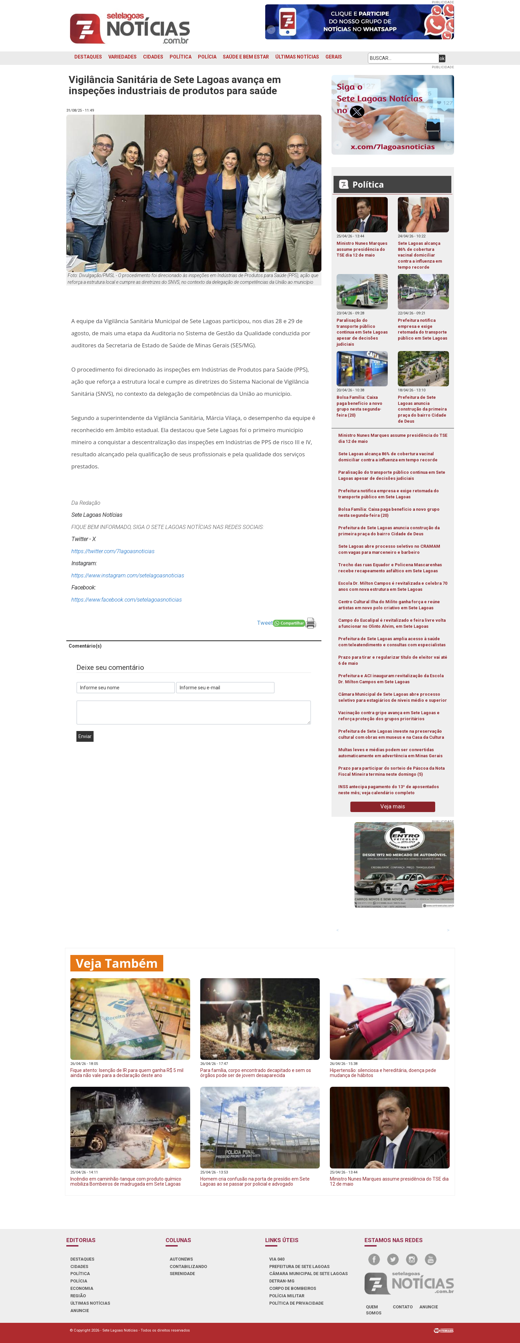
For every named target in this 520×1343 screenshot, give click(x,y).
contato (403, 1306)
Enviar (85, 736)
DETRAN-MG (281, 1280)
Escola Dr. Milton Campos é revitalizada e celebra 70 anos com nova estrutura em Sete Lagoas (392, 586)
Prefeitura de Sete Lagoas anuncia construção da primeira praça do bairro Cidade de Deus (389, 530)
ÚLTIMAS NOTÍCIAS (297, 57)
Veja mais (392, 806)
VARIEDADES (122, 57)
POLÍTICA (181, 57)
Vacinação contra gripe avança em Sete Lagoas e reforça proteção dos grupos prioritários (389, 715)
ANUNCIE (79, 1310)
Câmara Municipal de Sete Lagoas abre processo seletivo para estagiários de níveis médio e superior (392, 697)
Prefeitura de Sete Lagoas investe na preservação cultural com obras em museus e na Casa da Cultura (391, 734)
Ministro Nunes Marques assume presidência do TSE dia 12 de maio (392, 438)
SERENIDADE (182, 1273)
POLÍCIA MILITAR (286, 1295)
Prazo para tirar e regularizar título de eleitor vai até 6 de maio (392, 660)
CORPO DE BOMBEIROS (292, 1288)
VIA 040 (276, 1259)
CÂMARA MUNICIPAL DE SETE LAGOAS (308, 1273)
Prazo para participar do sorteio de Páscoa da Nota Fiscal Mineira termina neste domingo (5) (391, 771)
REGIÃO (78, 1295)
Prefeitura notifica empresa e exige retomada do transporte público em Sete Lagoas (388, 493)
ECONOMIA (81, 1288)
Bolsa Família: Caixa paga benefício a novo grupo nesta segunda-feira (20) (389, 512)
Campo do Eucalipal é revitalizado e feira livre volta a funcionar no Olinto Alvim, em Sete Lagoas (392, 623)
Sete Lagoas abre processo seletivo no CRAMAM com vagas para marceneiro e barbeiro (389, 549)
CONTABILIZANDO (188, 1266)
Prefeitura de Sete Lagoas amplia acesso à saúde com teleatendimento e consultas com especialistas (392, 641)
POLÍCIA (207, 57)
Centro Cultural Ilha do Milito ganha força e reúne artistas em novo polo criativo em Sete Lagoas (389, 604)
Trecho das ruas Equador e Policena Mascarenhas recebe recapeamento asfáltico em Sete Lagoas (390, 567)
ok (442, 58)
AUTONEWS (181, 1259)
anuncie (428, 1306)
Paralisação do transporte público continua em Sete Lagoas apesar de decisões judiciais (391, 475)
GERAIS (333, 57)
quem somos (373, 1309)
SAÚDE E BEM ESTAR (246, 57)
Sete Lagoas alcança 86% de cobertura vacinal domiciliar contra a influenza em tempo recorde (388, 456)
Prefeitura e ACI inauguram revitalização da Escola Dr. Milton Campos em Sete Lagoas (391, 678)
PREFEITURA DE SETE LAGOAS (299, 1266)
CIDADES (153, 57)
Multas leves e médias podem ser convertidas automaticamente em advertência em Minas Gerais (390, 752)
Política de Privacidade (296, 1303)
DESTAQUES (88, 57)
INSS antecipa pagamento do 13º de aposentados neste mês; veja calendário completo (388, 789)
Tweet (265, 622)
